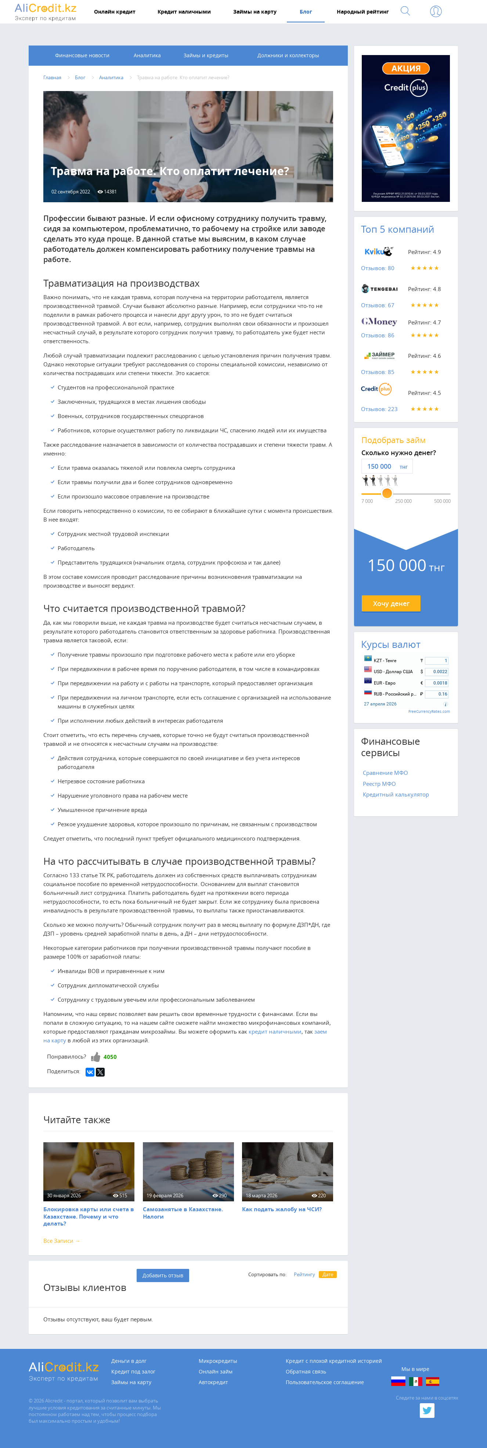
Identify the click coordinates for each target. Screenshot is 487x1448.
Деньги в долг (129, 1361)
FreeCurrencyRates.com (429, 711)
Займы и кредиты (206, 55)
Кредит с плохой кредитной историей (334, 1361)
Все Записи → (61, 1240)
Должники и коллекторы (288, 55)
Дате (327, 1274)
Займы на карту (131, 1382)
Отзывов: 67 (377, 305)
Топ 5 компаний (397, 229)
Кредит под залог (133, 1372)
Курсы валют (391, 644)
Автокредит (213, 1382)
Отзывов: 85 (377, 372)
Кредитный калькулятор (396, 794)
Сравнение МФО (385, 773)
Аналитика (147, 55)
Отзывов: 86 (377, 335)
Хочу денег (391, 603)
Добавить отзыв (163, 1275)
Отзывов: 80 (377, 268)
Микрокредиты (218, 1361)
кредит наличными (275, 1031)
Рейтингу (304, 1274)
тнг (404, 467)
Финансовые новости (82, 55)
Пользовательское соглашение (325, 1382)
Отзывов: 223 (379, 409)
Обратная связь (306, 1372)
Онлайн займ (215, 1372)
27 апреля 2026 (380, 704)
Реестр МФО (379, 783)
